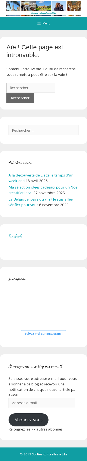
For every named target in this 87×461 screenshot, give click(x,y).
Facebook (15, 236)
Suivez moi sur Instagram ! (43, 333)
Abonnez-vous (28, 420)
